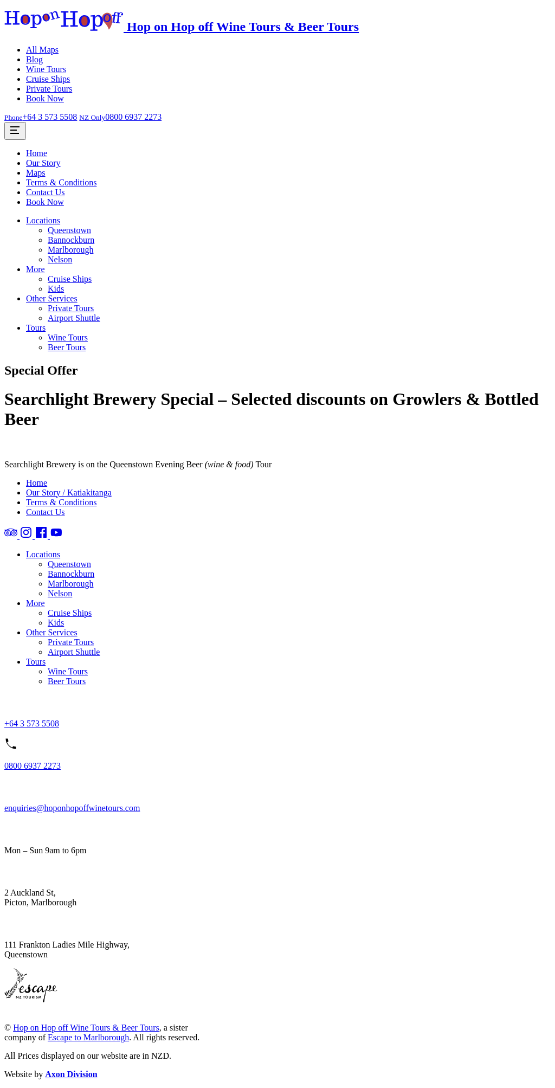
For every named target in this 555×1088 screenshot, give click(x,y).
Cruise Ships (48, 78)
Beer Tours (67, 347)
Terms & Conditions (61, 182)
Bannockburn (71, 239)
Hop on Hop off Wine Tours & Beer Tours (86, 1027)
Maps (36, 172)
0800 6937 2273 (32, 765)
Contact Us (45, 192)
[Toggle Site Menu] (15, 131)
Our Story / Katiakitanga (69, 492)
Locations (43, 220)
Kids (56, 288)
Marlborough (70, 249)
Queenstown (69, 230)
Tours (36, 327)
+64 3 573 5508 (31, 723)
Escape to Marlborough (88, 1037)
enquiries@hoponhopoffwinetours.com (72, 808)
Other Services (52, 298)
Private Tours (49, 88)
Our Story (43, 163)
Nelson (60, 259)
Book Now (45, 98)
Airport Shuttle (74, 318)
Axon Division (71, 1074)
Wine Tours (46, 69)
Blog (34, 59)
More (35, 269)
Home (36, 153)
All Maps (42, 49)
